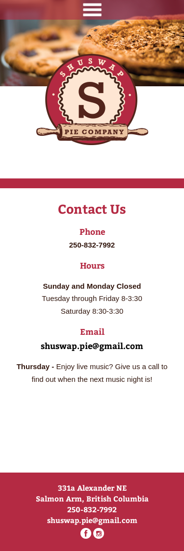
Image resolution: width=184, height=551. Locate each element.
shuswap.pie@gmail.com (92, 345)
